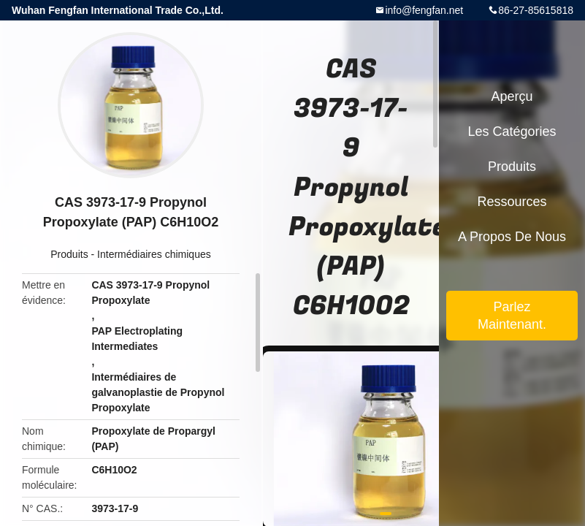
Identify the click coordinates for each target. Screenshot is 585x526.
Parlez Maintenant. (512, 316)
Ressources (511, 201)
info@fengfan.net (424, 10)
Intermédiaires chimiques (154, 254)
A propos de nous (512, 236)
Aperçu (511, 96)
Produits (69, 254)
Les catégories (511, 131)
